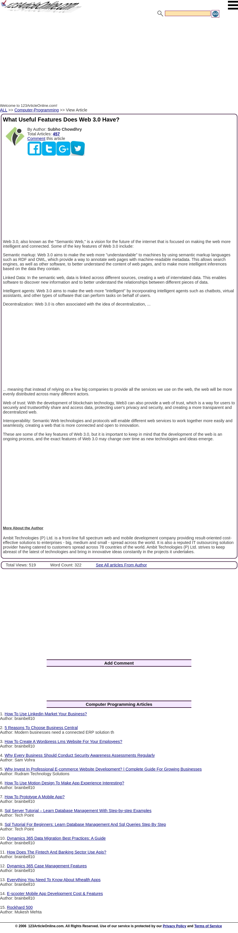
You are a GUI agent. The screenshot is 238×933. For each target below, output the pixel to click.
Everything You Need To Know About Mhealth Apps (53, 879)
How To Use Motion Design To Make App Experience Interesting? (64, 783)
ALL (3, 110)
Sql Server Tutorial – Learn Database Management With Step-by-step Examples (78, 810)
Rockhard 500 (20, 907)
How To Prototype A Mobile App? (35, 796)
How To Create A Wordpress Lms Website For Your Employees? (63, 741)
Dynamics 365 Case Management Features (47, 866)
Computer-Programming (36, 110)
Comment (36, 138)
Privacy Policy (174, 926)
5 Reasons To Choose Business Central (41, 727)
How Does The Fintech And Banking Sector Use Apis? (56, 852)
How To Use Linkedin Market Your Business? (46, 714)
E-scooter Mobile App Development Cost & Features (55, 893)
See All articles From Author (121, 565)
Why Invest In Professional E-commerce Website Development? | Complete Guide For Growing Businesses (103, 769)
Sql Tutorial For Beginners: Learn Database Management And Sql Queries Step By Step (85, 824)
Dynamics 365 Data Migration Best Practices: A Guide (56, 838)
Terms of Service (208, 926)
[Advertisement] (119, 61)
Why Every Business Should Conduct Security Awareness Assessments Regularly (80, 755)
